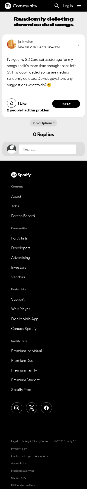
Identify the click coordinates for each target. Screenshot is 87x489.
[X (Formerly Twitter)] (31, 407)
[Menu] (78, 6)
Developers (20, 247)
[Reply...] (47, 149)
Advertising (20, 257)
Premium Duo (22, 360)
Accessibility (18, 463)
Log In (68, 5)
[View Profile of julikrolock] (26, 41)
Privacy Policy (18, 449)
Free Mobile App (24, 318)
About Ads (41, 456)
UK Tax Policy (18, 478)
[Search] (56, 6)
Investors (18, 267)
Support (18, 299)
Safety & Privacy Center (35, 441)
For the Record (23, 215)
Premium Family (24, 370)
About (16, 196)
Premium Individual (26, 350)
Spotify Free (21, 389)
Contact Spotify (24, 328)
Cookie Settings (21, 456)
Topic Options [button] (42, 123)
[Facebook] (46, 407)
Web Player (20, 308)
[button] (78, 44)
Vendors (18, 277)
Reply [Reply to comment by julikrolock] (66, 103)
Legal (14, 441)
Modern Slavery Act (22, 471)
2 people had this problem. (29, 110)
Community (21, 6)
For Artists (19, 238)
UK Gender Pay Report (24, 485)
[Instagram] (16, 407)
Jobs (15, 206)
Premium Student (25, 379)
